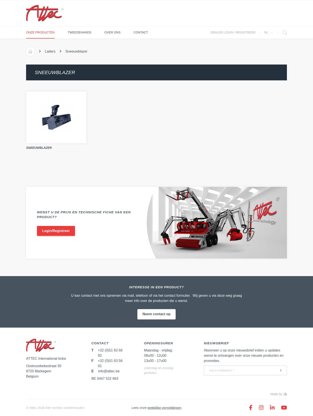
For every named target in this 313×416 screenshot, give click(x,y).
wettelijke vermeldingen (164, 407)
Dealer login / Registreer (233, 32)
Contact (140, 32)
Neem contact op (157, 314)
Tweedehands (79, 32)
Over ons (112, 32)
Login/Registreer (56, 231)
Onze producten (40, 32)
